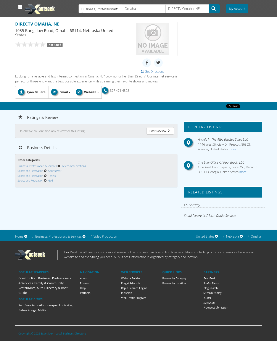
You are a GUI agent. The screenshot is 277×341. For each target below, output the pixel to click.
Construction (27, 278)
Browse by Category (174, 278)
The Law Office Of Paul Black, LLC (221, 162)
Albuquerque (48, 305)
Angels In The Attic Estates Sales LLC (223, 139)
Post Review (159, 131)
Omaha (256, 236)
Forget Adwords (130, 283)
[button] (20, 7)
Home (19, 236)
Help (83, 288)
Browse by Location (174, 283)
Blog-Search (210, 288)
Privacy (84, 283)
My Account (237, 8)
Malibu (43, 310)
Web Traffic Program (133, 298)
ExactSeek (209, 278)
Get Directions (152, 71)
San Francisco (28, 305)
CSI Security (192, 205)
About (83, 278)
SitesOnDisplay (212, 293)
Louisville (65, 305)
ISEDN (207, 298)
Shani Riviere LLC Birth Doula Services (210, 215)
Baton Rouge (27, 310)
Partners (85, 293)
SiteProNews (211, 283)
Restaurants (26, 288)
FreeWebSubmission (215, 307)
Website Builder (130, 278)
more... (233, 149)
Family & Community (49, 283)
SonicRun (209, 302)
